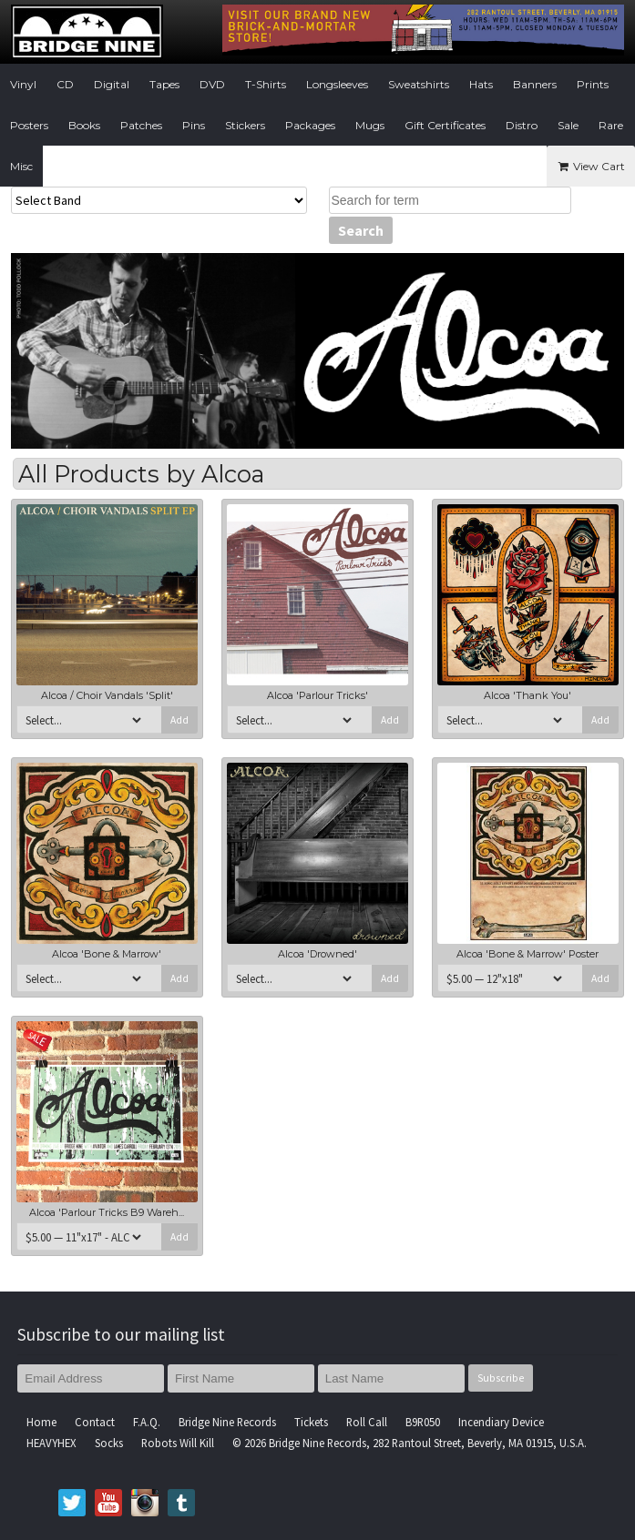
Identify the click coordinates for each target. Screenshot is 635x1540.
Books (84, 125)
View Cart (591, 166)
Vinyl (23, 84)
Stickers (245, 125)
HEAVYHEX (51, 1442)
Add (179, 720)
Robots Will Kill (177, 1442)
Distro (522, 125)
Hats (481, 84)
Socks (109, 1442)
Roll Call (366, 1421)
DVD (212, 84)
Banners (535, 84)
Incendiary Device (501, 1421)
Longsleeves (337, 84)
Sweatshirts (418, 84)
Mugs (369, 125)
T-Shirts (265, 84)
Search (361, 230)
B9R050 (422, 1421)
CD (65, 84)
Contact (95, 1421)
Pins (193, 125)
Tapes (164, 84)
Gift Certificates (445, 125)
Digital (111, 84)
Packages (310, 125)
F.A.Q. (146, 1421)
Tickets (311, 1421)
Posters (29, 125)
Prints (593, 84)
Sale (568, 125)
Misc (21, 166)
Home (41, 1421)
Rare (611, 125)
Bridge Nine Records (227, 1421)
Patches (141, 125)
